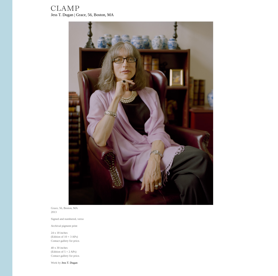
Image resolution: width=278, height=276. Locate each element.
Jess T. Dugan (69, 262)
